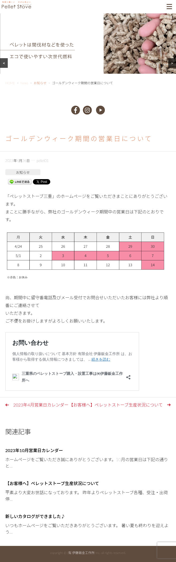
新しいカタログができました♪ (35, 516)
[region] (88, 50)
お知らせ (23, 172)
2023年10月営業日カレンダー (34, 450)
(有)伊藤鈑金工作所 (81, 553)
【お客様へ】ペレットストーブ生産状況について (116, 404)
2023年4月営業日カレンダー (40, 404)
